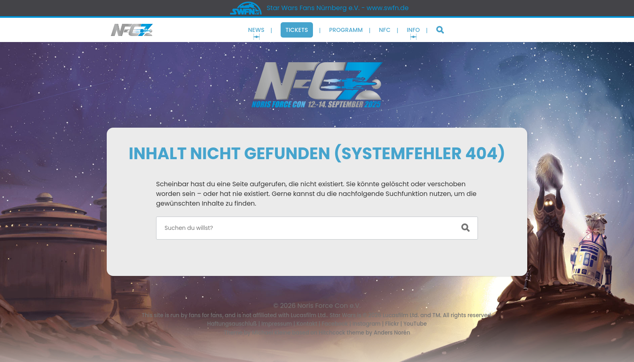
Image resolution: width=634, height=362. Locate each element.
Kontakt (306, 324)
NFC (385, 30)
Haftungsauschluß (232, 324)
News (256, 30)
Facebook (335, 324)
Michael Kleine (272, 333)
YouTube (415, 324)
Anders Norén (392, 333)
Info (413, 30)
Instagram (367, 324)
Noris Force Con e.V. (329, 305)
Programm (346, 30)
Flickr (392, 324)
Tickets (296, 30)
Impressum (276, 324)
